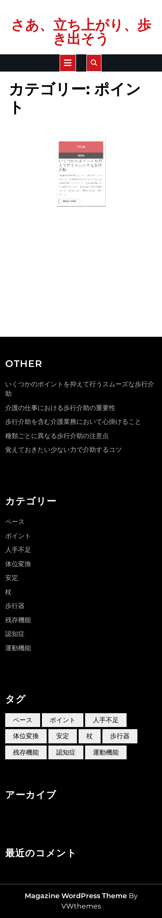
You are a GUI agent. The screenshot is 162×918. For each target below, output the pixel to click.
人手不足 (18, 549)
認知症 (15, 634)
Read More (75, 175)
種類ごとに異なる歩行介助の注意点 (57, 436)
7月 (80, 143)
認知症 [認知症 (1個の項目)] (66, 752)
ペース (15, 521)
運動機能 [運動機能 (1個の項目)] (106, 752)
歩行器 (15, 606)
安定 (11, 577)
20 (83, 143)
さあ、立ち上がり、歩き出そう (81, 31)
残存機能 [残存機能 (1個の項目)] (26, 752)
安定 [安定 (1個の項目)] (62, 736)
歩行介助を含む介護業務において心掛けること (73, 421)
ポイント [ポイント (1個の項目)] (63, 720)
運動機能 (18, 648)
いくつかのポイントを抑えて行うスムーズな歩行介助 (80, 153)
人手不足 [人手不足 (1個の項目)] (106, 720)
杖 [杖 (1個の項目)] (89, 736)
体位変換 (18, 564)
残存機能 (18, 620)
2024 (81, 148)
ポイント (18, 536)
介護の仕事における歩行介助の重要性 (60, 408)
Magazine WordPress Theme (76, 896)
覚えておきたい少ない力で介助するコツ (63, 449)
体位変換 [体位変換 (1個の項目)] (26, 736)
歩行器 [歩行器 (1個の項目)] (120, 736)
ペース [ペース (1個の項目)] (22, 720)
